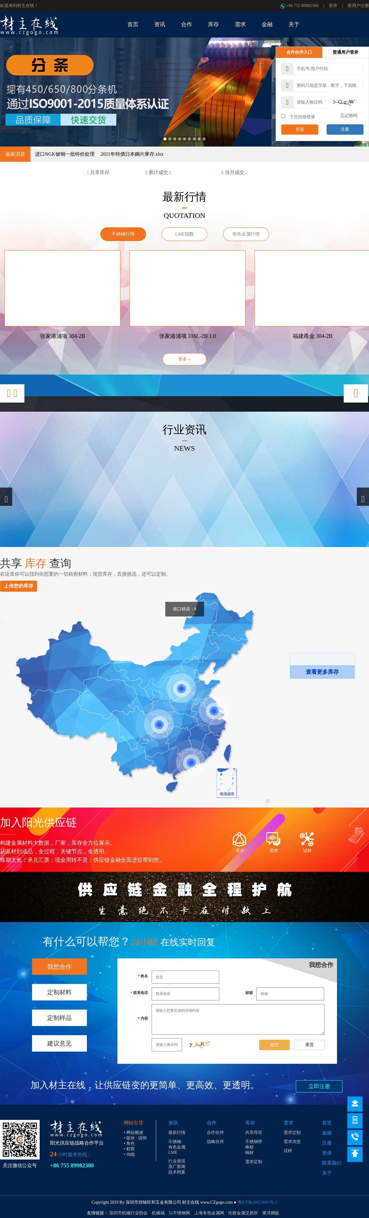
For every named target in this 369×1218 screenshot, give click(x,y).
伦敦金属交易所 (243, 1213)
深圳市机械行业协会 (128, 1213)
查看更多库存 (322, 672)
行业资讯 (176, 1161)
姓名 (144, 976)
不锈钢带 (253, 1141)
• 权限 (129, 1149)
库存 (250, 1122)
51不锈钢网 (179, 1213)
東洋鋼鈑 (270, 1213)
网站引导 (133, 1122)
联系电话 (140, 993)
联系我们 (332, 1163)
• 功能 (129, 1154)
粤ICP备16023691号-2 (258, 1202)
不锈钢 (174, 1141)
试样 (288, 1151)
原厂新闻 (176, 1166)
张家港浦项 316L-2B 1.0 (187, 336)
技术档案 (176, 1172)
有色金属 (176, 1147)
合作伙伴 (215, 1132)
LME (172, 1152)
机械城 (158, 1213)
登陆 (300, 129)
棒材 (249, 1147)
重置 (309, 1044)
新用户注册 (358, 5)
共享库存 (253, 1132)
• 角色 (129, 1143)
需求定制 (253, 1161)
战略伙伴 (215, 1141)
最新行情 (176, 1132)
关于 (327, 1173)
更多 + (184, 359)
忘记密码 (348, 115)
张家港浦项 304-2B (62, 336)
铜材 (249, 1152)
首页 (327, 1122)
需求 (288, 1122)
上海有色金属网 (209, 1213)
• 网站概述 (133, 1132)
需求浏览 (292, 1141)
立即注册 (319, 1086)
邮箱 (249, 993)
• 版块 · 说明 (135, 1138)
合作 (212, 1122)
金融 (327, 1132)
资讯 (173, 1122)
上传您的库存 (18, 585)
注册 (345, 129)
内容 (144, 1018)
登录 (333, 5)
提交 (274, 1044)
